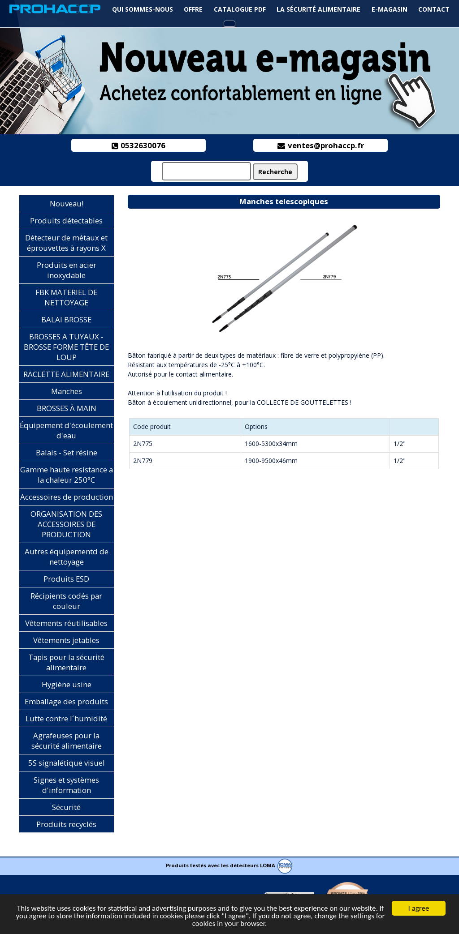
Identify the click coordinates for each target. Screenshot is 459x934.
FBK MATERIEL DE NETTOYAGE (66, 297)
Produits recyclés (66, 824)
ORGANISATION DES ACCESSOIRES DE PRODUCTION (66, 524)
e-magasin (389, 9)
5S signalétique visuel (66, 763)
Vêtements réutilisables (66, 623)
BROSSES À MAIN (66, 408)
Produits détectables (66, 220)
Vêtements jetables (66, 640)
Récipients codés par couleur (66, 601)
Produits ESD (66, 579)
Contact (434, 9)
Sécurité (66, 807)
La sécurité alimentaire (318, 9)
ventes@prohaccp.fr (320, 145)
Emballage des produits (66, 701)
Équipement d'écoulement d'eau (66, 430)
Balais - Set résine (66, 452)
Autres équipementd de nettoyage (66, 556)
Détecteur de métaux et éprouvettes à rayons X (66, 242)
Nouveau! (66, 203)
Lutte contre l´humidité (66, 718)
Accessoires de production (66, 497)
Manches (66, 391)
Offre (193, 9)
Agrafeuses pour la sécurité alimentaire (66, 740)
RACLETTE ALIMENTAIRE (66, 374)
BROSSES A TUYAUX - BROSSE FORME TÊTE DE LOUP (66, 346)
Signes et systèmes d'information (66, 785)
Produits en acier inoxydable (66, 270)
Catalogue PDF (240, 9)
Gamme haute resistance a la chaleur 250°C (66, 474)
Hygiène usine (66, 684)
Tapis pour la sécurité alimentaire (66, 662)
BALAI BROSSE (66, 319)
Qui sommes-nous (142, 9)
